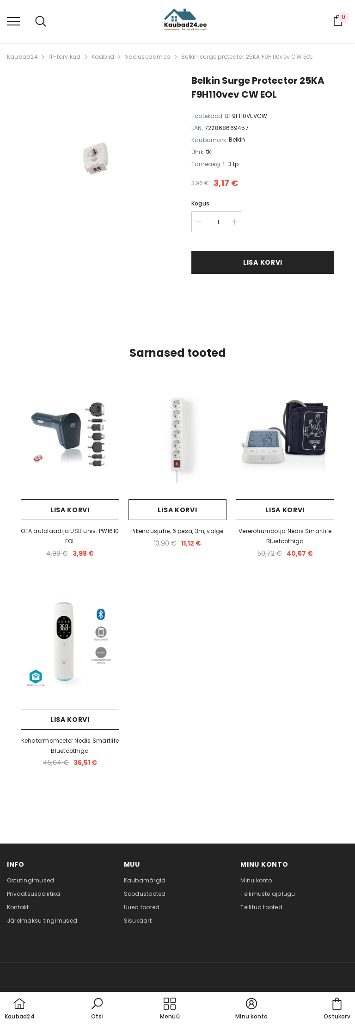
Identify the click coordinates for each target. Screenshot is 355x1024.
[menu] (13, 20)
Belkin (237, 139)
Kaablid (103, 57)
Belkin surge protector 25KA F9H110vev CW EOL (247, 57)
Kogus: (201, 203)
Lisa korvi (262, 262)
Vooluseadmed (148, 57)
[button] (97, 1009)
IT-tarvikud (65, 57)
